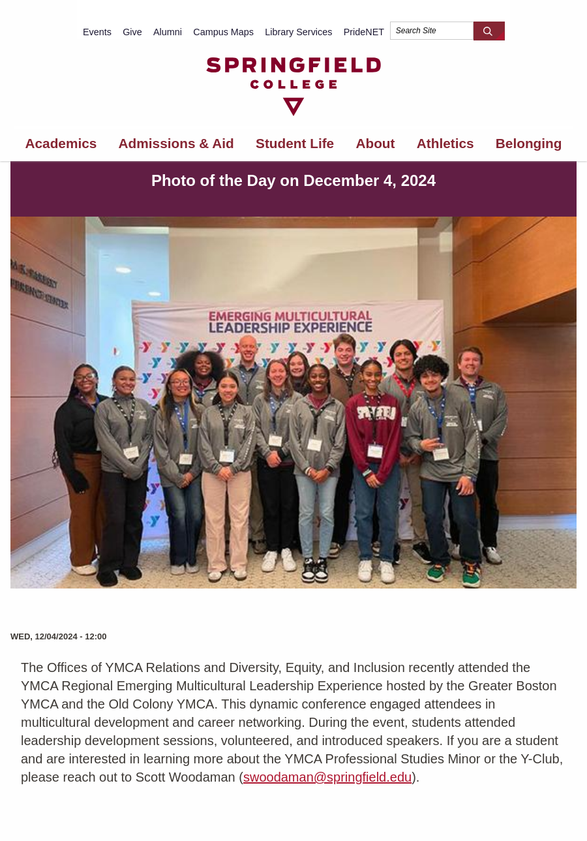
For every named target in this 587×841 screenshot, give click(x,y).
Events (97, 32)
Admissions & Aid (176, 143)
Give (132, 32)
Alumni (167, 32)
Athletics (445, 143)
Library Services (298, 32)
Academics (61, 143)
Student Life (295, 143)
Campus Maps (223, 32)
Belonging (529, 143)
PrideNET (364, 32)
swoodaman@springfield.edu (327, 777)
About (375, 143)
